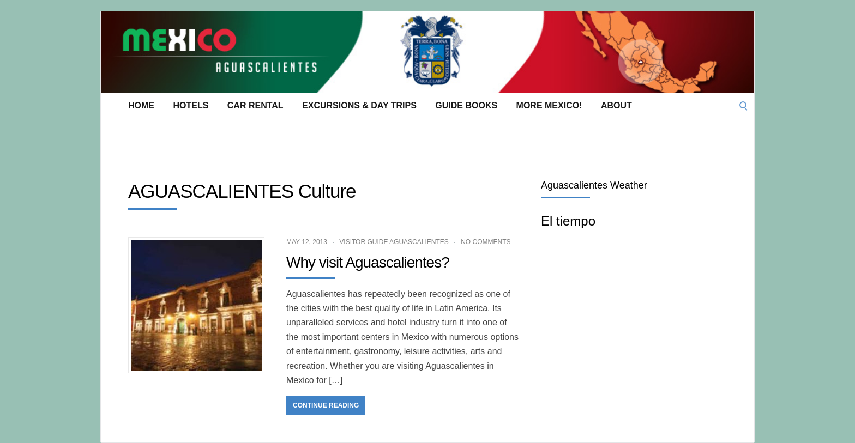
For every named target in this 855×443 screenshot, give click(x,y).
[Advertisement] (299, 142)
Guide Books (466, 105)
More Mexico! (549, 105)
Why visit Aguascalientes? (367, 262)
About (616, 105)
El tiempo (568, 221)
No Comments (485, 242)
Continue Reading (326, 405)
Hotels (190, 105)
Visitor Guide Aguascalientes (394, 242)
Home (141, 105)
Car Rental (255, 105)
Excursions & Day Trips (359, 105)
